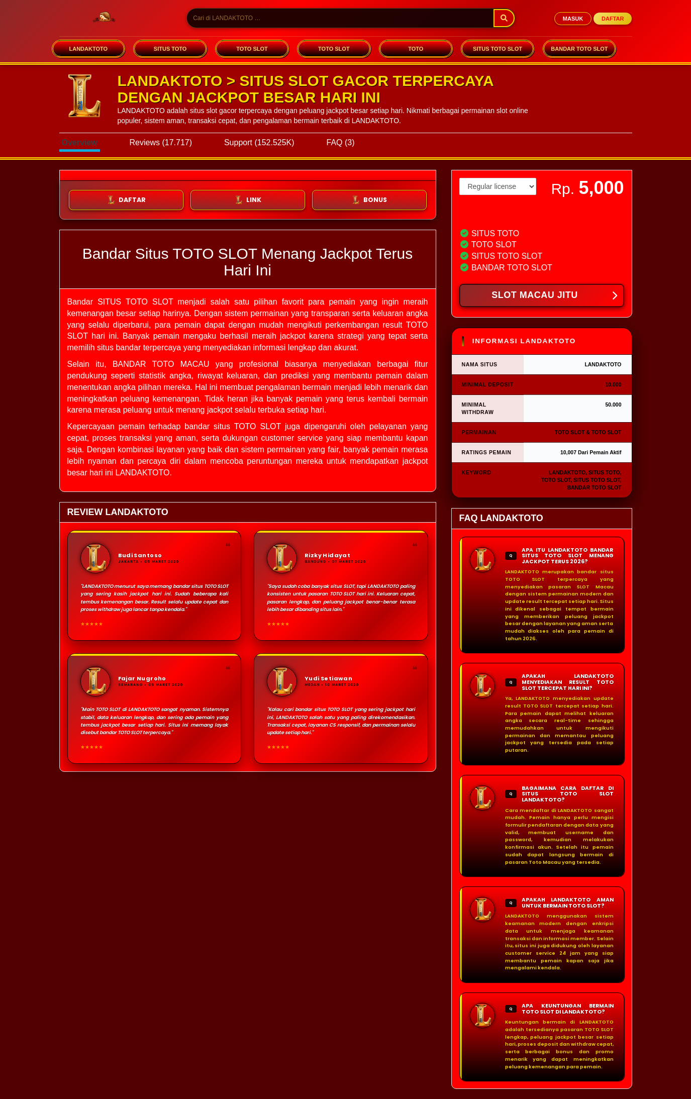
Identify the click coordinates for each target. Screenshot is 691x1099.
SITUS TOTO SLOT (497, 49)
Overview (79, 142)
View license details (487, 212)
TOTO (415, 49)
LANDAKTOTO (88, 49)
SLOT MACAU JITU (554, 296)
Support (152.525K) (259, 142)
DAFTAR (613, 19)
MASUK (573, 19)
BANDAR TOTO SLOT (579, 49)
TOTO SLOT (252, 49)
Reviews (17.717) (161, 142)
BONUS (369, 200)
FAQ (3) (340, 142)
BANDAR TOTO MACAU (161, 364)
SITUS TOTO (170, 49)
